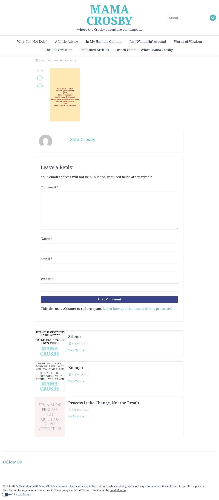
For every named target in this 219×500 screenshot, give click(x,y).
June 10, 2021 (46, 60)
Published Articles (94, 50)
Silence (75, 336)
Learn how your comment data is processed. (137, 308)
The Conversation (59, 50)
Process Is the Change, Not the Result (103, 402)
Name (47, 238)
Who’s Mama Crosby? (157, 50)
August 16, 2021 (80, 409)
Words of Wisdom (188, 41)
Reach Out (125, 50)
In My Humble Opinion (104, 41)
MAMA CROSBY (109, 15)
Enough (75, 367)
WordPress (24, 494)
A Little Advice (66, 41)
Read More (75, 350)
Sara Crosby (69, 60)
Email (46, 259)
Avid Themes (118, 490)
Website (47, 279)
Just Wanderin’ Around (148, 41)
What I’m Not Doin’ (32, 41)
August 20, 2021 (80, 374)
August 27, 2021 (80, 343)
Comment (50, 187)
